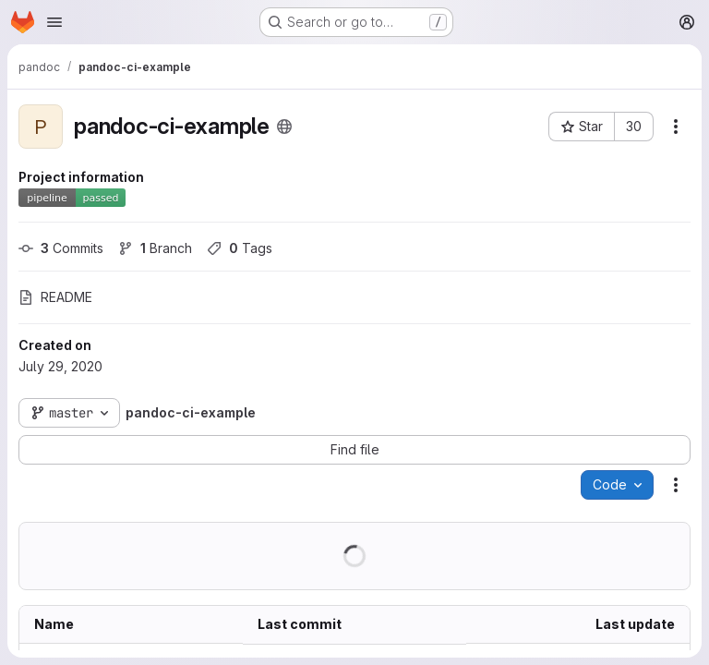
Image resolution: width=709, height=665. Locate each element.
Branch (155, 248)
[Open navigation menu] (54, 22)
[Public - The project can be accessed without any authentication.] (284, 126)
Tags (239, 248)
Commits (60, 248)
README (55, 297)
